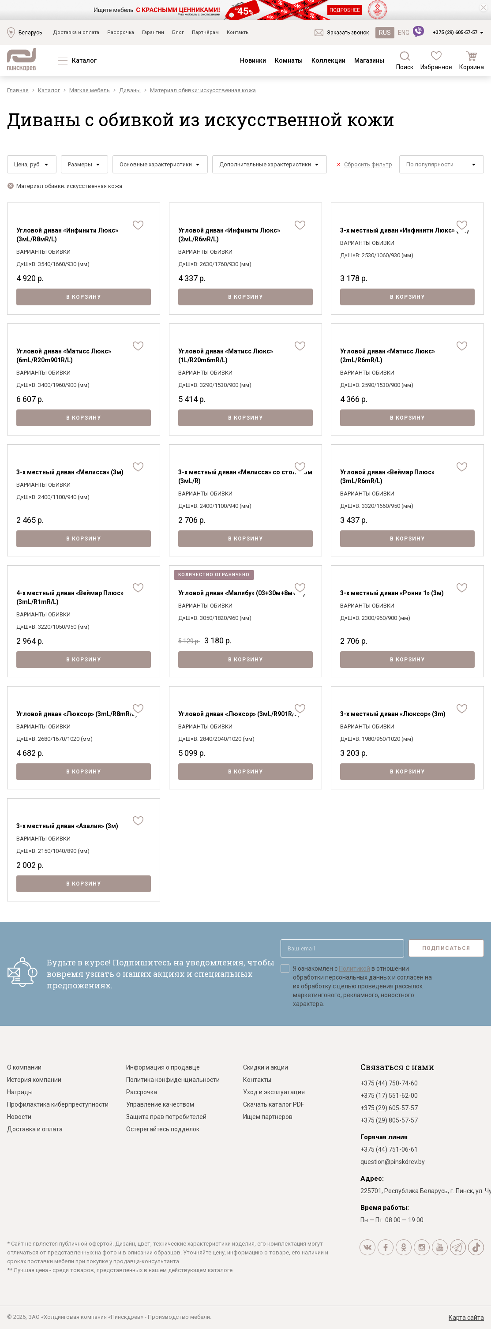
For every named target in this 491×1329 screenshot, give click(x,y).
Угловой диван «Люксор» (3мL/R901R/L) (239, 713)
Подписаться (446, 948)
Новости (19, 1116)
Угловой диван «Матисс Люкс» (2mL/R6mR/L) (387, 356)
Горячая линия (384, 1137)
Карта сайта (466, 1317)
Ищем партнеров (267, 1116)
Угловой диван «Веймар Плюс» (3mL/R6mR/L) (387, 476)
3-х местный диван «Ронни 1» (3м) (392, 593)
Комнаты (289, 60)
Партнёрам (205, 32)
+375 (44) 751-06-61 (389, 1149)
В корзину (83, 297)
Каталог (84, 60)
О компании (24, 1067)
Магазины (369, 60)
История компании (34, 1079)
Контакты (238, 32)
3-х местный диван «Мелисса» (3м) (70, 472)
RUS (385, 32)
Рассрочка (120, 32)
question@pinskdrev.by (392, 1161)
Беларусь (30, 33)
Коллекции (328, 60)
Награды (20, 1092)
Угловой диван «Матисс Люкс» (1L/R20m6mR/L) (225, 356)
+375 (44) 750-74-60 (389, 1083)
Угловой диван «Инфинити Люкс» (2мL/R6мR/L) (229, 235)
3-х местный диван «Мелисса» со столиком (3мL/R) (245, 476)
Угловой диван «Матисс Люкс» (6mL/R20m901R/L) (63, 356)
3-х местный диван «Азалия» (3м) (67, 826)
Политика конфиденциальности (173, 1079)
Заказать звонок (348, 33)
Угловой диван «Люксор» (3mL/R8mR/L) (77, 713)
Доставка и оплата (76, 32)
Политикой (354, 968)
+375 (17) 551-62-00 (389, 1095)
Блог (178, 32)
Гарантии (153, 32)
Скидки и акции (265, 1067)
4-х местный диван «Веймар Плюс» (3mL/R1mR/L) (70, 597)
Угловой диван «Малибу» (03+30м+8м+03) (241, 593)
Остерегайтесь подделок (162, 1129)
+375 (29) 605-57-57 (455, 32)
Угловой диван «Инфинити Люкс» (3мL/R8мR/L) (67, 235)
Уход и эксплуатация (274, 1092)
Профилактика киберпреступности (58, 1104)
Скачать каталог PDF (273, 1104)
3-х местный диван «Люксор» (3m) (393, 713)
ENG (403, 32)
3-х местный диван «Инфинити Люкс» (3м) (404, 230)
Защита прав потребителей (166, 1116)
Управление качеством (160, 1104)
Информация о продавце (163, 1067)
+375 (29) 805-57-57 (389, 1120)
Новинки (253, 60)
